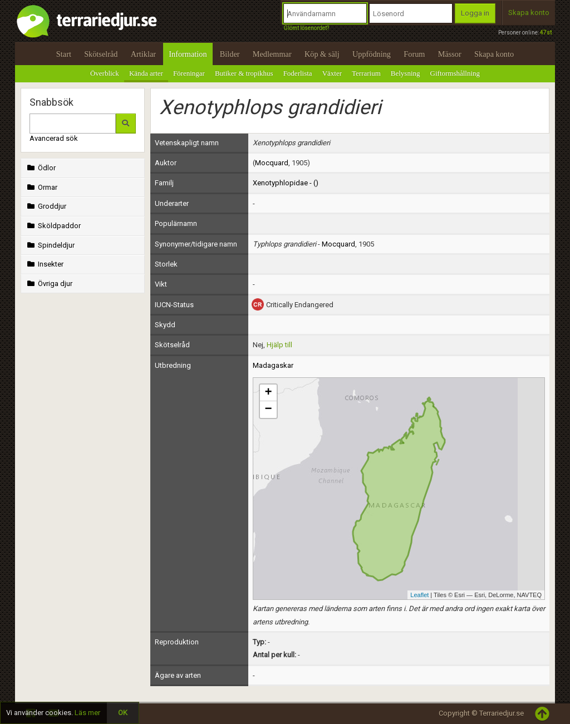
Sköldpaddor (53, 225)
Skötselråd (100, 54)
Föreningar (189, 73)
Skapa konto (528, 12)
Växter (332, 73)
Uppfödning (371, 54)
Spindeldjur (50, 245)
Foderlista (297, 73)
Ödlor (40, 168)
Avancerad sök (54, 138)
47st (546, 32)
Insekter (44, 264)
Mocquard (271, 163)
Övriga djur (48, 283)
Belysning (405, 73)
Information (188, 54)
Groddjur (45, 206)
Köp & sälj (322, 54)
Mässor (449, 54)
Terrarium (366, 73)
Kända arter (146, 73)
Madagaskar (273, 365)
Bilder (230, 54)
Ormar (41, 187)
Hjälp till (279, 345)
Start (63, 54)
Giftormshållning (455, 73)
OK (122, 712)
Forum (414, 54)
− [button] (268, 409)
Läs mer (87, 712)
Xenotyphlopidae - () (285, 183)
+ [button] (268, 393)
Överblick (104, 73)
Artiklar (143, 54)
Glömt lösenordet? (306, 28)
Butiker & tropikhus (244, 73)
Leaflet (419, 595)
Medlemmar (272, 54)
